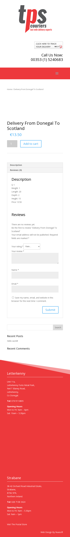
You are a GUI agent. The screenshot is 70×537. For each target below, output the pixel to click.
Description (16, 165)
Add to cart (30, 144)
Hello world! (12, 341)
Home (9, 89)
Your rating (17, 246)
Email (14, 283)
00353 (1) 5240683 (47, 59)
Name (15, 269)
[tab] (35, 165)
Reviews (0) (16, 170)
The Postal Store (19, 524)
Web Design (46, 532)
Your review (17, 251)
